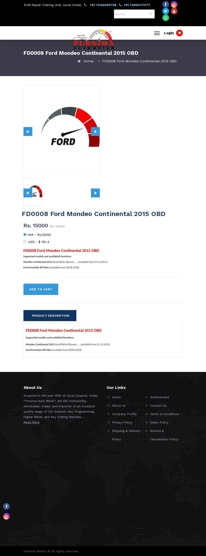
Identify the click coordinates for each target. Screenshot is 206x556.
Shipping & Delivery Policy (126, 439)
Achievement (159, 401)
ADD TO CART (40, 289)
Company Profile (124, 418)
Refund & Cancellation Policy (164, 439)
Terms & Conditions (164, 418)
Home (88, 61)
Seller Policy (159, 426)
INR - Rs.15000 (37, 235)
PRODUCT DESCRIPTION (50, 315)
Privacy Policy (122, 426)
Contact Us (158, 409)
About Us (119, 409)
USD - (36, 242)
